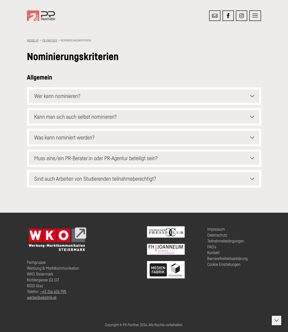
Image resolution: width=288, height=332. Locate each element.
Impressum (216, 229)
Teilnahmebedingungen (225, 240)
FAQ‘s (211, 246)
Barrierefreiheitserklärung (227, 258)
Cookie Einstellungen (223, 264)
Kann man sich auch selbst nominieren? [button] (145, 117)
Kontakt (213, 252)
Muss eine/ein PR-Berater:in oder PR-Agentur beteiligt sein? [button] (145, 158)
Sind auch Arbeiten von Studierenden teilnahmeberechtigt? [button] (145, 179)
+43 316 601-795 (53, 291)
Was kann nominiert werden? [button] (145, 137)
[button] (255, 15)
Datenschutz (217, 235)
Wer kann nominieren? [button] (145, 96)
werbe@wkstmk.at (42, 297)
